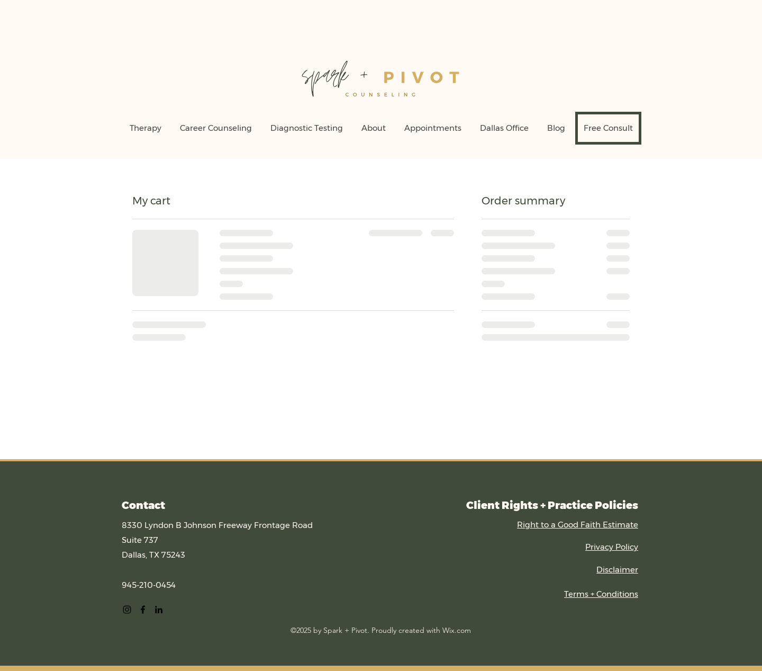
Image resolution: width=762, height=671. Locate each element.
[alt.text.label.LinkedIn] (158, 609)
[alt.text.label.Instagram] (127, 609)
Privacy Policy (611, 547)
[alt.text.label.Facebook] (143, 609)
